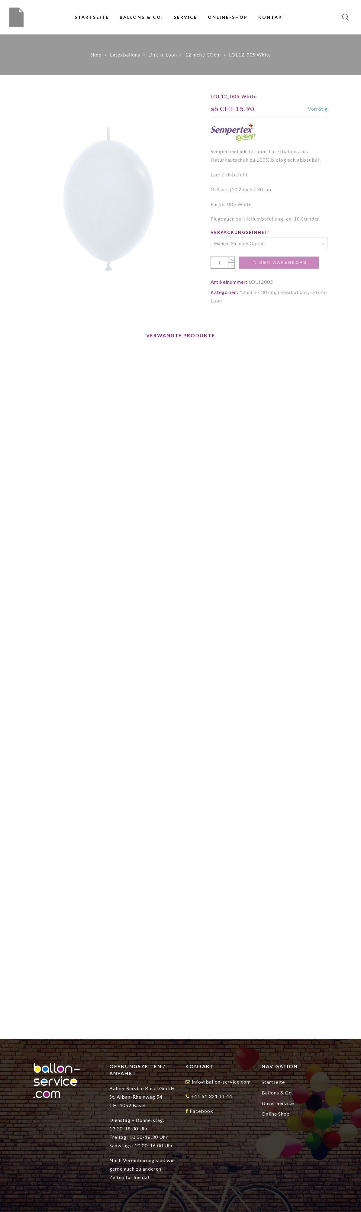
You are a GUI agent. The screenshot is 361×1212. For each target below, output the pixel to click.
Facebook (201, 1111)
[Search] (346, 17)
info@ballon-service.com (221, 1081)
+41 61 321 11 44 (211, 1096)
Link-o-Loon (162, 54)
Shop (96, 54)
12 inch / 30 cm (203, 54)
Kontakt (272, 17)
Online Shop (276, 1114)
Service (185, 17)
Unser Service (278, 1103)
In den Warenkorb (279, 262)
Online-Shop (228, 17)
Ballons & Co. (141, 17)
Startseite (92, 17)
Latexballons (125, 54)
